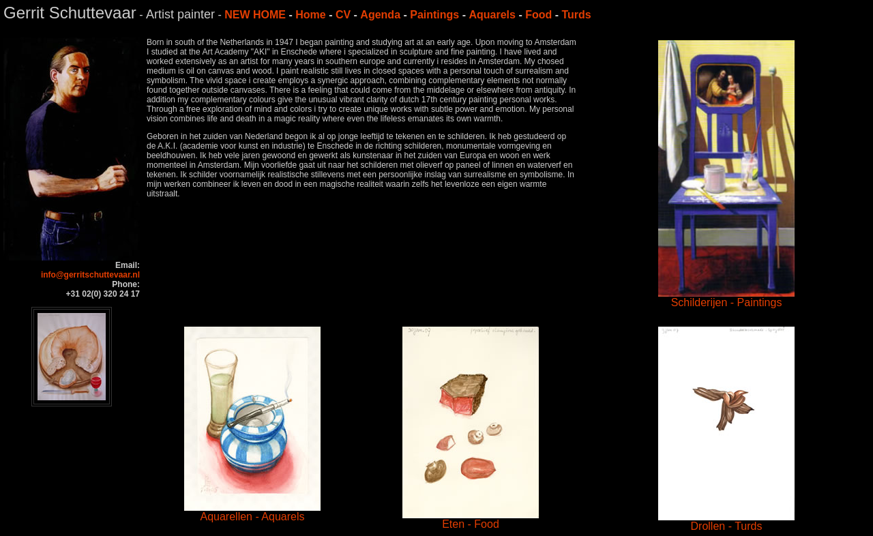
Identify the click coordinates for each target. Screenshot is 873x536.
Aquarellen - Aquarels (252, 511)
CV (343, 14)
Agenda (380, 14)
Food (538, 14)
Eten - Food (470, 519)
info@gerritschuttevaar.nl (90, 275)
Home (310, 14)
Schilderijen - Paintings (726, 297)
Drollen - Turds (726, 521)
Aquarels (492, 14)
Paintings (434, 14)
